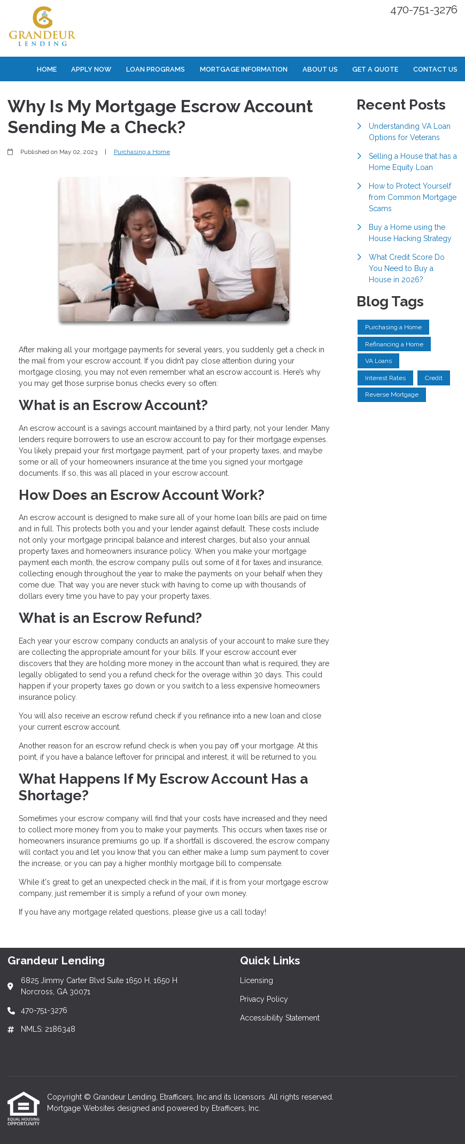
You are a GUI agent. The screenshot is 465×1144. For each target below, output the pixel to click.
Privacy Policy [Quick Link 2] (264, 999)
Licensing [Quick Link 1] (256, 980)
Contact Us (435, 69)
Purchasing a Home (142, 152)
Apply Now (91, 69)
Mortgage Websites (82, 1108)
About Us (320, 69)
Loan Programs (155, 69)
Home (47, 69)
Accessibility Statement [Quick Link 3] (280, 1018)
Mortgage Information (244, 69)
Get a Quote (375, 69)
